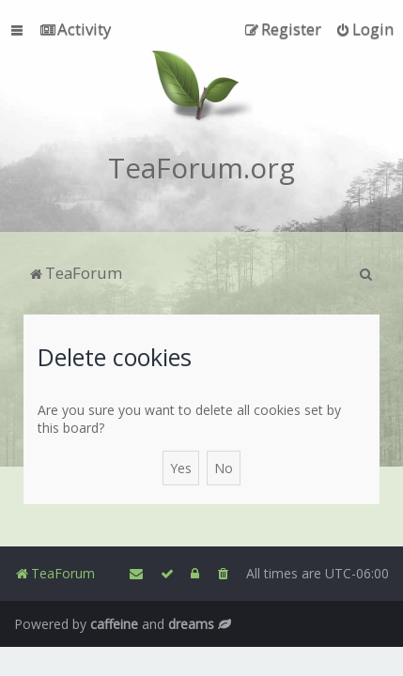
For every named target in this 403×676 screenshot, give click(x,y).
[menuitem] (75, 29)
